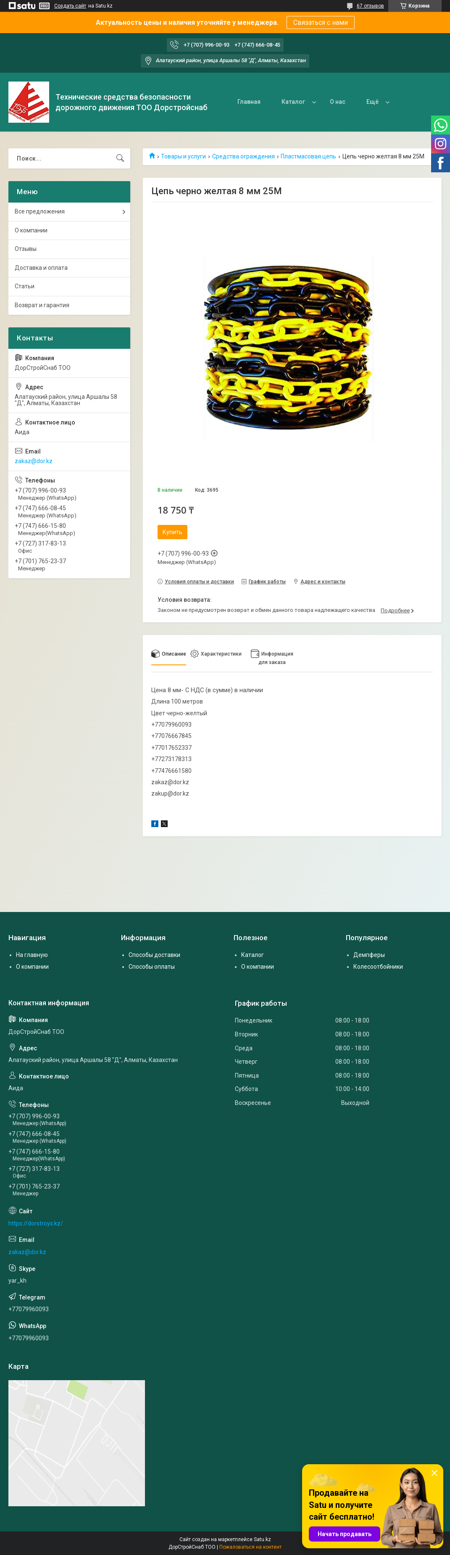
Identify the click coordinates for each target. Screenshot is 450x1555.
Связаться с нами (320, 22)
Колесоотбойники (378, 966)
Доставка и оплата (41, 267)
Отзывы (26, 248)
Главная (249, 101)
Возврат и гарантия (42, 305)
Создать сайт (70, 6)
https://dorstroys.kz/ (35, 1223)
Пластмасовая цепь (308, 156)
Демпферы (369, 954)
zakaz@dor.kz (34, 461)
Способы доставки (154, 954)
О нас (337, 101)
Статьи (24, 286)
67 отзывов (370, 6)
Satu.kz (262, 1539)
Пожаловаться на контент (250, 1547)
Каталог (293, 101)
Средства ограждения (243, 156)
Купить (172, 532)
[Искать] (120, 158)
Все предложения (40, 211)
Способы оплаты (152, 966)
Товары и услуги (183, 156)
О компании (31, 230)
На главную (32, 954)
